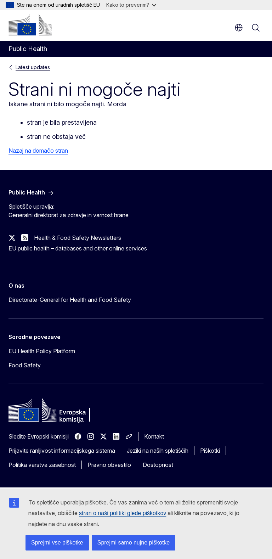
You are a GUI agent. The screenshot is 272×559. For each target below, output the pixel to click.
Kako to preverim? (131, 5)
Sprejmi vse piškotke (57, 543)
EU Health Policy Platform (41, 351)
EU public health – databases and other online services (77, 248)
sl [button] (238, 27)
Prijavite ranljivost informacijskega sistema (61, 450)
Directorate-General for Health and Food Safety (69, 299)
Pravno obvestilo (109, 464)
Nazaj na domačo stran (38, 150)
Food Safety (24, 365)
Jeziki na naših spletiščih (157, 450)
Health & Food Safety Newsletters (77, 237)
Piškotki (210, 450)
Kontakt (154, 436)
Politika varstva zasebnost (42, 464)
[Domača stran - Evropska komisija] (30, 24)
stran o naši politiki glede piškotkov (122, 513)
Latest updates (33, 67)
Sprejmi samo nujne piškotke (133, 543)
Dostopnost (158, 464)
